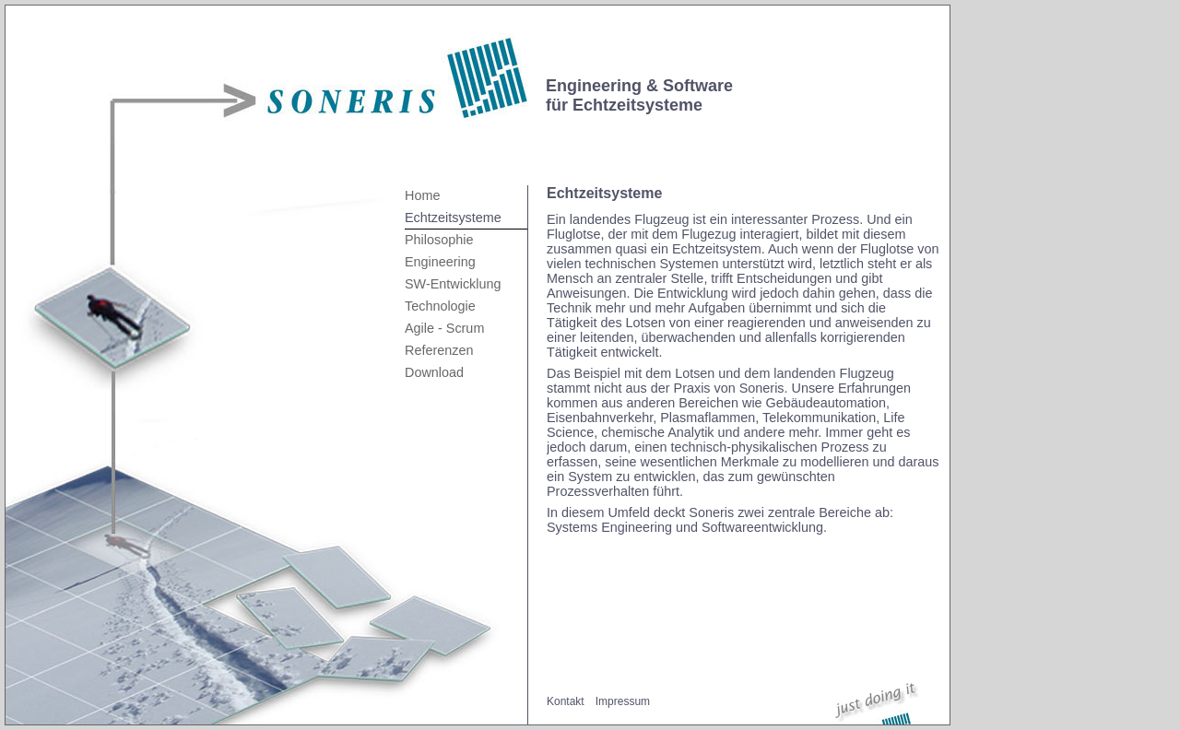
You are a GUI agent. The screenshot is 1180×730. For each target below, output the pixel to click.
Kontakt (565, 701)
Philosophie (439, 239)
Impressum (623, 701)
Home (422, 195)
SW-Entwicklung (453, 284)
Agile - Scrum (444, 328)
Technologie (440, 306)
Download (434, 372)
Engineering (440, 261)
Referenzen (439, 350)
